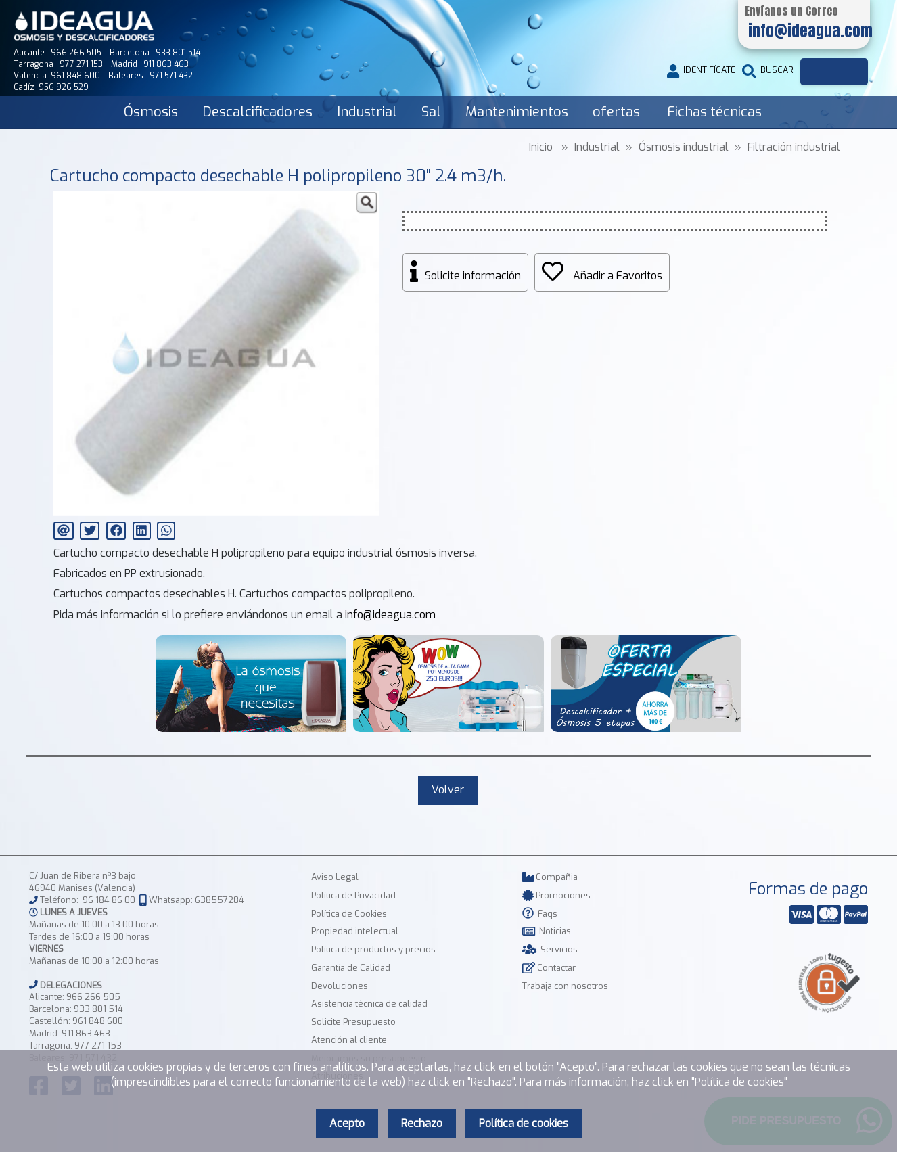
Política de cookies (523, 1123)
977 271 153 (98, 1045)
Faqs (539, 913)
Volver (448, 790)
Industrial (367, 112)
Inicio (541, 147)
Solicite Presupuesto (353, 1022)
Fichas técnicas (714, 112)
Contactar (549, 967)
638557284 (219, 900)
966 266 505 (93, 997)
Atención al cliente (349, 1040)
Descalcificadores (257, 112)
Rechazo (421, 1123)
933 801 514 (98, 1009)
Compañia (550, 877)
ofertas (616, 112)
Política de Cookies (349, 913)
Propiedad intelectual (354, 931)
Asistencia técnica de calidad (369, 1003)
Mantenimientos (516, 112)
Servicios (550, 949)
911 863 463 (86, 1033)
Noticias (546, 931)
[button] (366, 203)
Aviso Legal (335, 877)
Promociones (556, 895)
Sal (431, 112)
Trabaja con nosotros (565, 986)
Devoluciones (339, 986)
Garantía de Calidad (350, 967)
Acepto (347, 1123)
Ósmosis (151, 112)
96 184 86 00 (109, 900)
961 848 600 (97, 1021)
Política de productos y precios (373, 949)
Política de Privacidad (353, 895)
